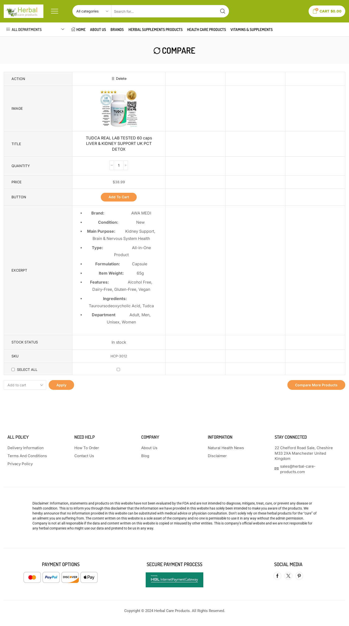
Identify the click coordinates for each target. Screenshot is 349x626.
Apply (61, 385)
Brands (117, 29)
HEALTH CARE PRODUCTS (206, 29)
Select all (27, 369)
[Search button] (223, 11)
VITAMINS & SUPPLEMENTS (252, 29)
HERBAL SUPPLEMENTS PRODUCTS (155, 29)
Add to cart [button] (119, 197)
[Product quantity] (118, 165)
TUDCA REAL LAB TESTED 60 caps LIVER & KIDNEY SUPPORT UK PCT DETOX (119, 144)
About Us (98, 29)
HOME (78, 29)
